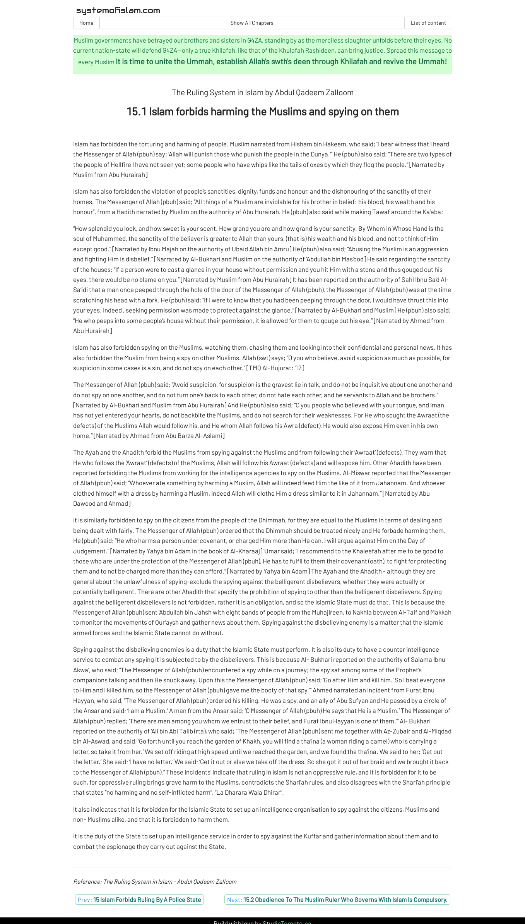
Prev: (139, 899)
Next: (337, 899)
